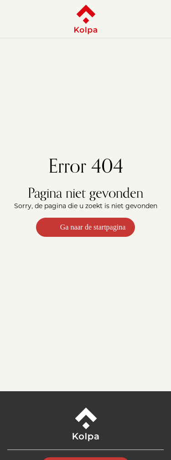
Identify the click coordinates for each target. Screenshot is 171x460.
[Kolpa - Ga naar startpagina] (86, 19)
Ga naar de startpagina (85, 227)
